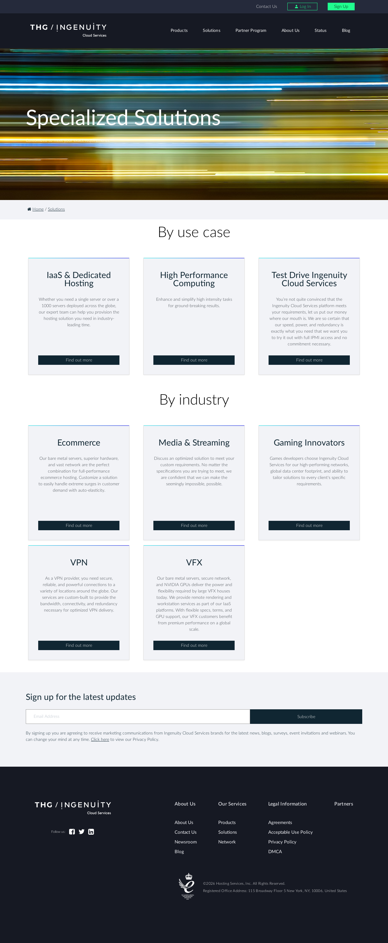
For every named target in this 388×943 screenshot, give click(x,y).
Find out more (79, 360)
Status (321, 31)
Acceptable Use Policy (290, 832)
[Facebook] (72, 832)
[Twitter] (81, 832)
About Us (290, 31)
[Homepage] (29, 209)
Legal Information (287, 804)
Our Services (232, 804)
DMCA (275, 852)
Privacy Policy (282, 842)
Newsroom (186, 842)
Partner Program (251, 31)
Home (38, 209)
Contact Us (266, 7)
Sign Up (341, 7)
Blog (346, 31)
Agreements (280, 822)
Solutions (211, 31)
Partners (343, 804)
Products (179, 31)
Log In (302, 6)
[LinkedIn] (91, 832)
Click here (100, 740)
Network (227, 842)
